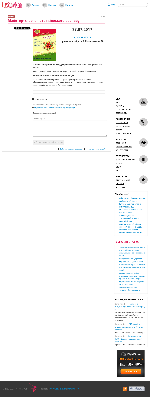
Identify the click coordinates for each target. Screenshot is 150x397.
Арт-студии (120, 187)
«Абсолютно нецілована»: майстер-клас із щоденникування (130, 213)
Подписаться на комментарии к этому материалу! (54, 107)
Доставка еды (121, 113)
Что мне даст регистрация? (95, 149)
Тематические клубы (124, 133)
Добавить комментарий (48, 142)
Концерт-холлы (122, 150)
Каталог (69, 5)
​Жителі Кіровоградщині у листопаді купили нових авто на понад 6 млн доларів (132, 267)
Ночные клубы (122, 123)
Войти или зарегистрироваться (71, 149)
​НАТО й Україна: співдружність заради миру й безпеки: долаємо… (129, 327)
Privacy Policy (73, 389)
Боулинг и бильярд (123, 126)
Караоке (119, 130)
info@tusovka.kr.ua (58, 389)
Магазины (120, 184)
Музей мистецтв (82, 37)
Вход (112, 5)
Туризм (119, 163)
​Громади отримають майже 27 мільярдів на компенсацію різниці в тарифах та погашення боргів (132, 276)
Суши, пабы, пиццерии (124, 110)
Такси (118, 170)
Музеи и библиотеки (124, 147)
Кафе (118, 102)
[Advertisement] (132, 54)
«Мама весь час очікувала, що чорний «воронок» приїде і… (130, 307)
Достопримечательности (126, 160)
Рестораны (120, 106)
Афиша (35, 5)
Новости (52, 5)
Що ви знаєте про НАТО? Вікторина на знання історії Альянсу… (128, 339)
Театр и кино (121, 143)
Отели (118, 167)
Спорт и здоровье (123, 180)
